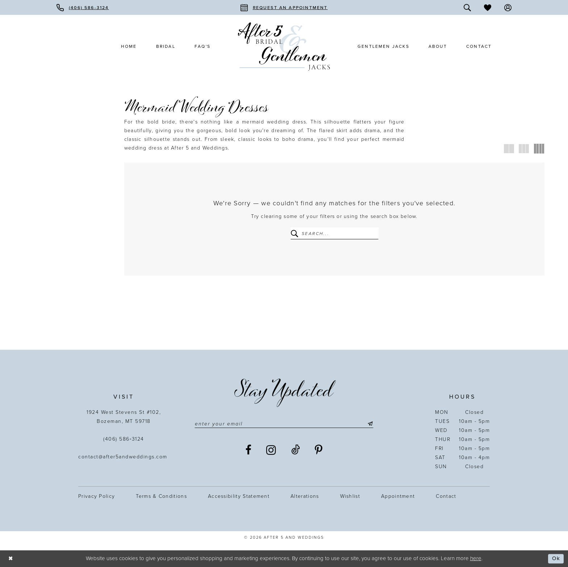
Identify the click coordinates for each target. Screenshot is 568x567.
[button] (508, 7)
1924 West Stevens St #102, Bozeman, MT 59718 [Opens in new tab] (124, 416)
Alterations (305, 496)
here (475, 558)
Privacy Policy (96, 496)
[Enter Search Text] (335, 233)
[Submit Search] (296, 233)
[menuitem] (83, 7)
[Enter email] (284, 424)
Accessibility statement (239, 496)
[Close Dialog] (10, 558)
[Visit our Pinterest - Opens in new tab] (319, 450)
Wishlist (350, 496)
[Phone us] (83, 7)
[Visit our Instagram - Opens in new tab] (271, 450)
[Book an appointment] (284, 7)
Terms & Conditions (161, 496)
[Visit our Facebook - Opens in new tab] (248, 450)
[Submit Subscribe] (369, 424)
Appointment (398, 496)
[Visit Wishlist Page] (487, 7)
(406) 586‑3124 (123, 439)
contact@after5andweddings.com (123, 457)
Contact (446, 496)
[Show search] (467, 7)
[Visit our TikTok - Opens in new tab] (296, 450)
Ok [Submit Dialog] (556, 558)
